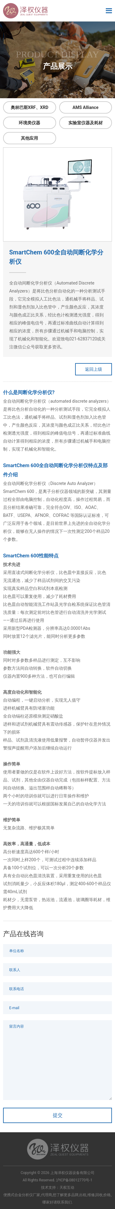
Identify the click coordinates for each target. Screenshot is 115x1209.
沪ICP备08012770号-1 (74, 1180)
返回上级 (93, 369)
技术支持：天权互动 (57, 1187)
